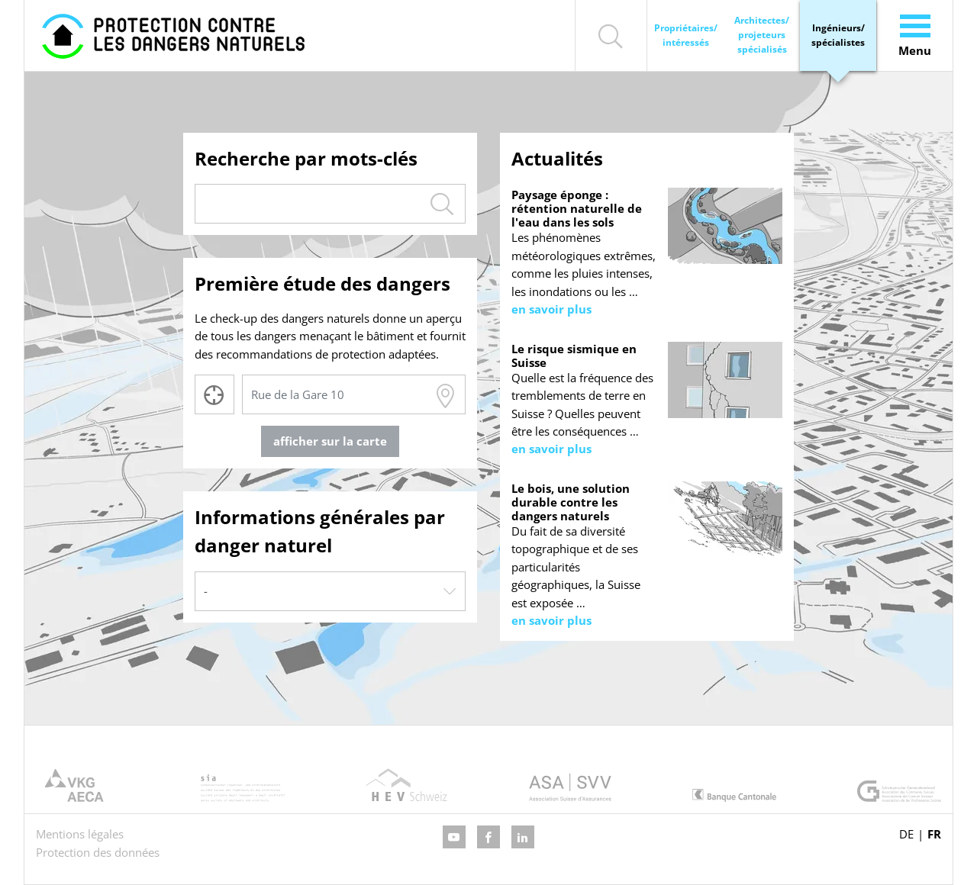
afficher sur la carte (330, 441)
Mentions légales (80, 834)
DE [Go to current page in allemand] (906, 834)
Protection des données (98, 852)
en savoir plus (551, 309)
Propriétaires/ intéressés (685, 35)
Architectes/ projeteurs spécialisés (761, 35)
